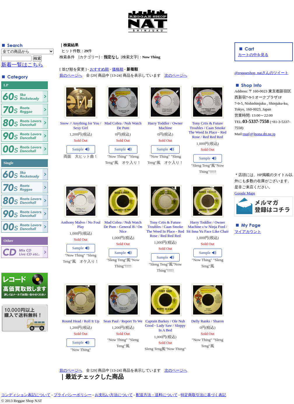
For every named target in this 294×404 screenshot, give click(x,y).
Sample (78, 149)
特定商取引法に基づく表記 (203, 395)
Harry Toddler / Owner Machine (165, 125)
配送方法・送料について (157, 395)
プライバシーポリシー (73, 395)
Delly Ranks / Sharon (207, 321)
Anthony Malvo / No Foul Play (81, 224)
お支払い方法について (114, 395)
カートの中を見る (253, 54)
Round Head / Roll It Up (80, 321)
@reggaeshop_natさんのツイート (261, 73)
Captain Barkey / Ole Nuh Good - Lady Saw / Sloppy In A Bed (165, 325)
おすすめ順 (99, 69)
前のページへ (71, 75)
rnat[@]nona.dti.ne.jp (259, 134)
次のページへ (175, 75)
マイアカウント (248, 231)
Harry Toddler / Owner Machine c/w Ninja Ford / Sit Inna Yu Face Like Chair (207, 226)
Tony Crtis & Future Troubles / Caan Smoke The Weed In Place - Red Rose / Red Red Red (208, 130)
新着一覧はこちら (22, 65)
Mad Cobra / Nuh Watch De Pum (122, 125)
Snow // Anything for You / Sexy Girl (80, 125)
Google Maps (245, 193)
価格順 (117, 69)
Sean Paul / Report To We (123, 321)
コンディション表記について (25, 395)
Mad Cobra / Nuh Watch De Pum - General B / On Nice (123, 226)
